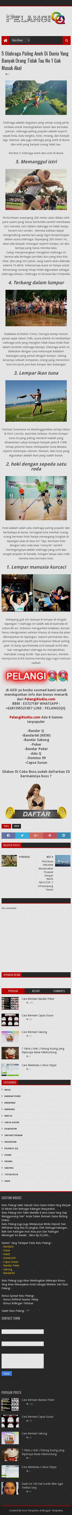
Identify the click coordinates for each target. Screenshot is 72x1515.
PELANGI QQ (11, 1148)
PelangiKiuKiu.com (39, 699)
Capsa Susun (11, 1122)
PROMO (8, 1161)
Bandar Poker (12, 1096)
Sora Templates (30, 1510)
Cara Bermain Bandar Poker (38, 998)
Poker (7, 1155)
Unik (16, 826)
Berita (8, 1116)
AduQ (7, 1090)
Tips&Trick (11, 1174)
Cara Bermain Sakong (34, 1032)
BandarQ (9, 1109)
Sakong (9, 1168)
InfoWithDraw (13, 1135)
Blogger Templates (52, 1510)
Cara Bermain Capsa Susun (37, 1015)
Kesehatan (10, 1142)
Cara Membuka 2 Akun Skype (39, 1065)
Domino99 (10, 1129)
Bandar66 (9, 1103)
